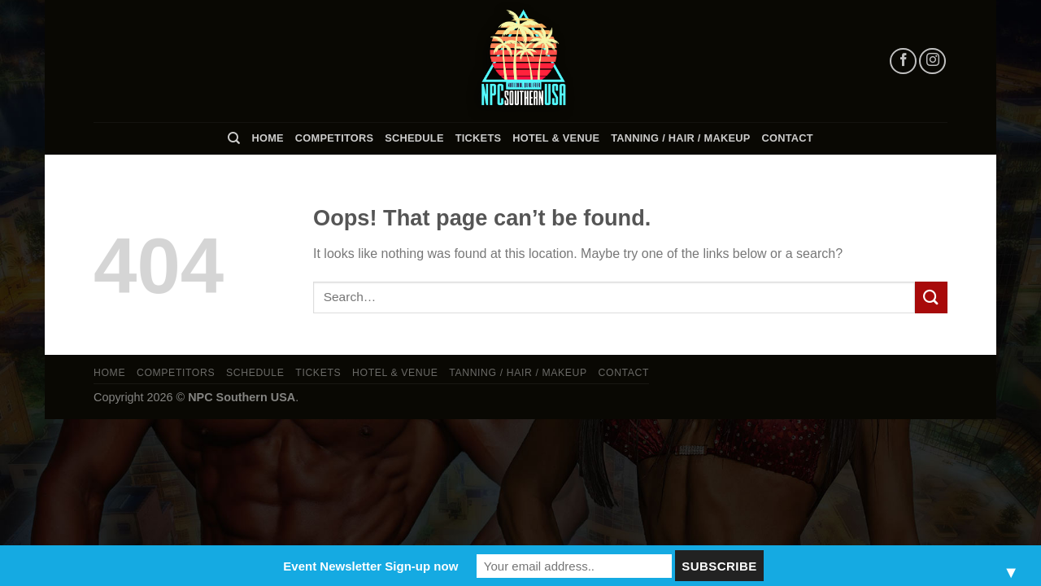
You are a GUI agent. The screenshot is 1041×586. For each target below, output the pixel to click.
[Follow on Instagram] (932, 61)
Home (267, 138)
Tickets (478, 138)
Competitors (334, 138)
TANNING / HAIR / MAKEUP (680, 138)
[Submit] (931, 297)
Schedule (414, 138)
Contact (787, 138)
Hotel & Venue (555, 138)
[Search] (234, 138)
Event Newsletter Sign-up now (370, 566)
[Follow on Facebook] (903, 61)
